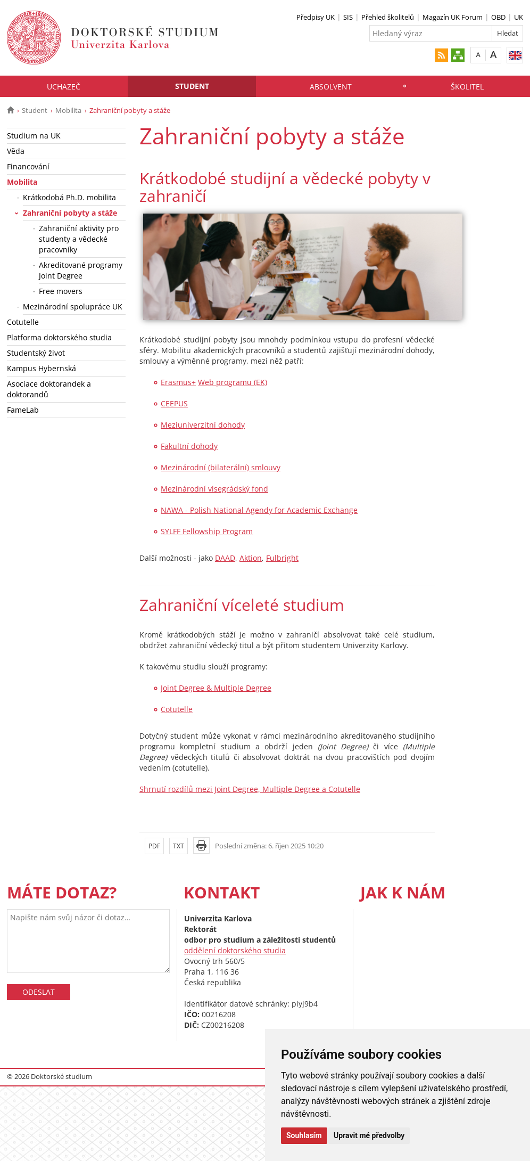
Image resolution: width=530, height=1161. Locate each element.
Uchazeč (63, 86)
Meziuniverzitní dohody (203, 425)
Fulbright (282, 558)
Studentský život (36, 353)
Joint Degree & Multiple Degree (216, 688)
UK (518, 17)
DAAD (225, 558)
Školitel (467, 86)
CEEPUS (174, 403)
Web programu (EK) (232, 382)
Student (192, 86)
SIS (348, 17)
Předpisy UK (315, 17)
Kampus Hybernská (41, 368)
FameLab (23, 410)
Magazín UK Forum (453, 17)
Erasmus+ (178, 382)
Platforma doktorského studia (59, 337)
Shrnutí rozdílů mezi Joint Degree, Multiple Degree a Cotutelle (249, 789)
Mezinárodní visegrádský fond (214, 489)
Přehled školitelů (387, 17)
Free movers (60, 291)
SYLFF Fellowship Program (207, 531)
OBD (498, 17)
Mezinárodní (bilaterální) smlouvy (220, 467)
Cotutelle (23, 322)
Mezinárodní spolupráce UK (72, 306)
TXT (178, 846)
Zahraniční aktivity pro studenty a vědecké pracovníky (79, 239)
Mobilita (68, 110)
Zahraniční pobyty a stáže (70, 213)
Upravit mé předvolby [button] (369, 1135)
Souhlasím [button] (304, 1135)
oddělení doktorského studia (235, 950)
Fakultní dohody (189, 446)
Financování (28, 166)
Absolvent (331, 86)
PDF (154, 846)
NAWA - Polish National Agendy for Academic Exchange (259, 510)
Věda (15, 151)
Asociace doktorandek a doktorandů (49, 389)
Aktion (250, 558)
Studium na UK (34, 135)
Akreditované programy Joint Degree (80, 270)
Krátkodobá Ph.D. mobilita (69, 197)
